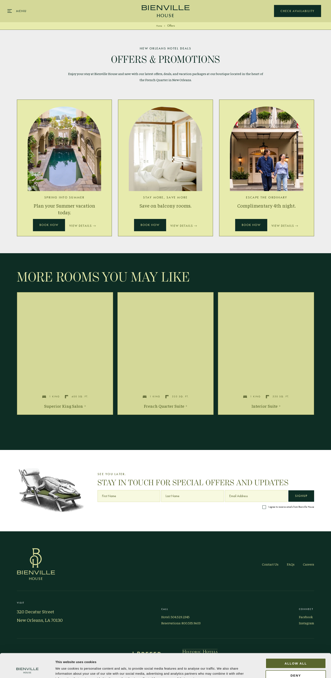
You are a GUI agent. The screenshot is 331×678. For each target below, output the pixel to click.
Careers (308, 564)
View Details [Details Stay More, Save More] (183, 226)
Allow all (296, 640)
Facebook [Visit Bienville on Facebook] (306, 617)
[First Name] (129, 496)
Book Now (48, 225)
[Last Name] (192, 496)
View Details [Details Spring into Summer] (82, 226)
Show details (242, 669)
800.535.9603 (191, 623)
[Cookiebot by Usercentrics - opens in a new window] (27, 670)
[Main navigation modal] (17, 11)
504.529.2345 (180, 617)
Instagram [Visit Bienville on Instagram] (306, 623)
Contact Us (270, 564)
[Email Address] (256, 496)
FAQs (290, 564)
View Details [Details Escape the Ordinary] (284, 226)
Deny (295, 653)
